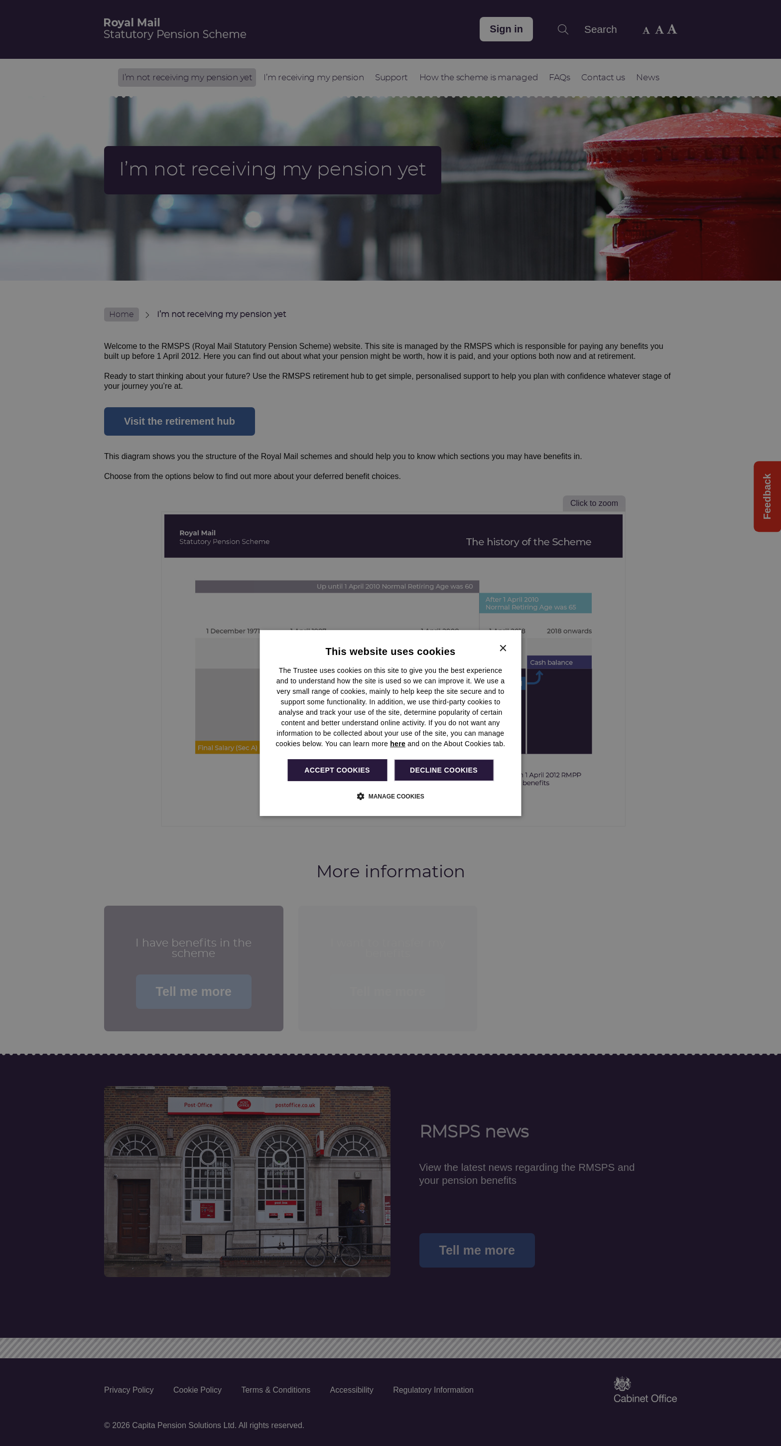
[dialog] (390, 723)
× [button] (503, 648)
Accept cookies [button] (337, 770)
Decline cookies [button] (444, 770)
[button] (390, 796)
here (397, 744)
